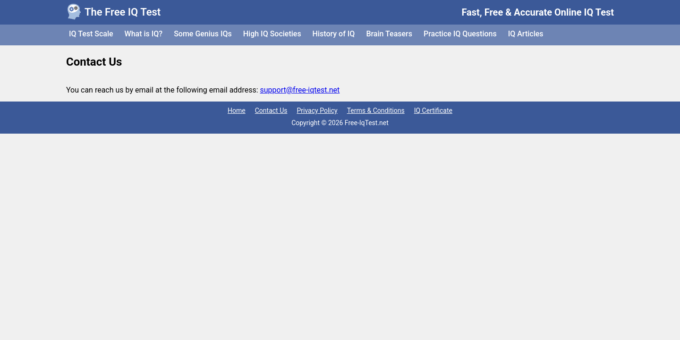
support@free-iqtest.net (300, 89)
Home (237, 110)
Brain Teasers (389, 33)
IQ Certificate (433, 110)
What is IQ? (144, 33)
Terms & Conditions (376, 110)
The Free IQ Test (123, 12)
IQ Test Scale (91, 33)
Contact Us (271, 110)
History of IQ (334, 33)
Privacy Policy (317, 110)
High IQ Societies (272, 33)
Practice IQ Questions (460, 33)
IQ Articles (526, 33)
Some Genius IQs (203, 33)
